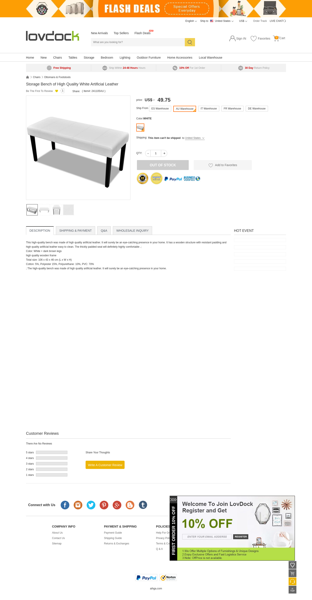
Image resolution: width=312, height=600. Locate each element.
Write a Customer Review (105, 465)
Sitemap (57, 543)
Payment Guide (113, 532)
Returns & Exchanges (116, 543)
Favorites (260, 39)
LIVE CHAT (276, 20)
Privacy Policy (164, 538)
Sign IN (241, 38)
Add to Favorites (222, 165)
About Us (57, 532)
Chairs (57, 57)
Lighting (125, 57)
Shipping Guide (113, 538)
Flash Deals (143, 33)
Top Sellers (121, 33)
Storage (89, 57)
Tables (72, 57)
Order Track (260, 20)
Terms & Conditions (167, 543)
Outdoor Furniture (149, 57)
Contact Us (58, 538)
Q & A (159, 548)
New (44, 57)
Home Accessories (179, 57)
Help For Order (164, 532)
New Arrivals (99, 33)
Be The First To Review (39, 91)
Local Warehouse (210, 57)
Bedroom (107, 57)
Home (30, 57)
